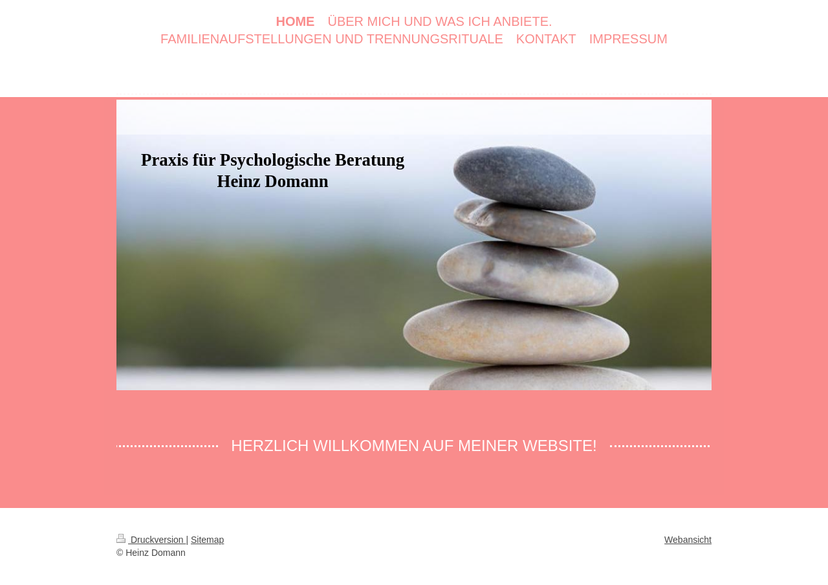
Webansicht (688, 540)
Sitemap (207, 540)
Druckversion (151, 540)
